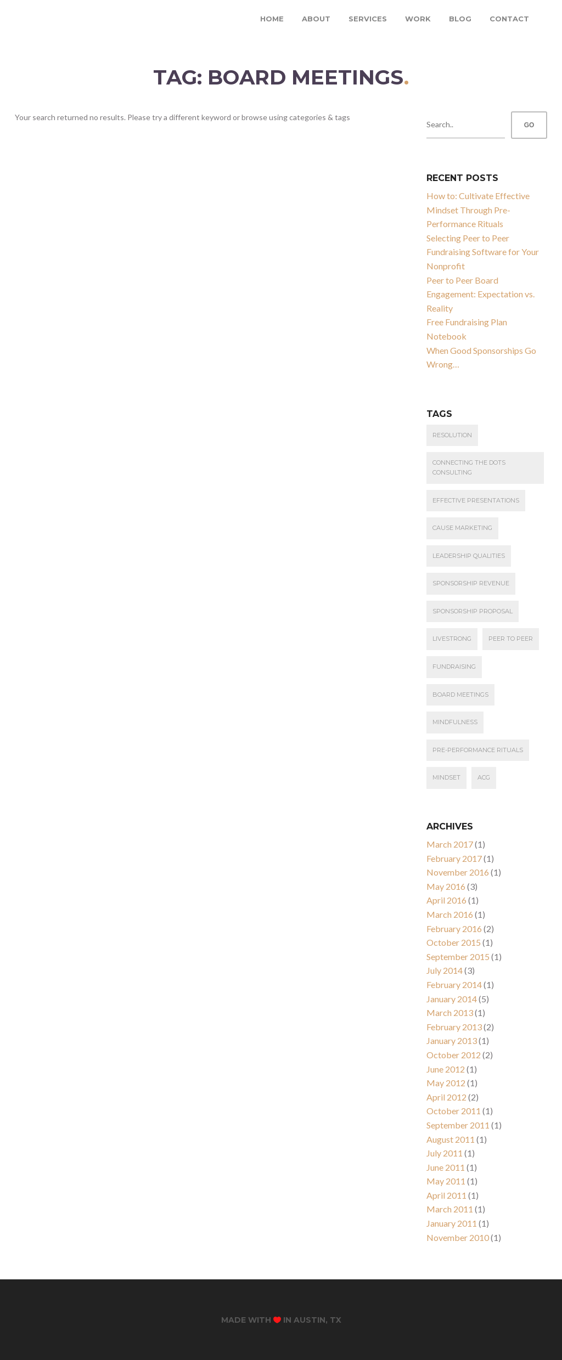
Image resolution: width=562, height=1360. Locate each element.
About (316, 18)
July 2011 (444, 1153)
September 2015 (458, 956)
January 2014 (451, 999)
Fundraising (454, 666)
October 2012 (453, 1054)
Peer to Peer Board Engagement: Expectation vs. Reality (480, 294)
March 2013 (449, 1012)
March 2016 (449, 914)
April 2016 (446, 900)
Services (368, 18)
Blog (460, 18)
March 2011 (449, 1209)
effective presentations (475, 500)
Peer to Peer (510, 638)
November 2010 (457, 1237)
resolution (452, 435)
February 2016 (454, 928)
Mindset (446, 777)
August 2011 (450, 1139)
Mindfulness (454, 722)
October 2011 (453, 1110)
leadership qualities (468, 556)
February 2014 (454, 984)
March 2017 (449, 844)
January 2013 (451, 1040)
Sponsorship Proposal (472, 611)
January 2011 (451, 1223)
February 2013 (454, 1027)
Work (418, 18)
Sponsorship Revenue (470, 583)
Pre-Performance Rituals (477, 750)
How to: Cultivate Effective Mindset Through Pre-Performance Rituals (478, 209)
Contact (509, 18)
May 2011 (445, 1181)
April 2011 (446, 1195)
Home (272, 18)
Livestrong (451, 638)
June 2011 (445, 1167)
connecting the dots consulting (468, 467)
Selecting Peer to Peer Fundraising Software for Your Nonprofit (482, 252)
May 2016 (445, 886)
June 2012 (445, 1069)
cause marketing (462, 528)
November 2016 (457, 872)
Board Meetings (460, 694)
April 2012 (446, 1097)
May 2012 (445, 1082)
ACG (483, 777)
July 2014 (444, 970)
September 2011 (458, 1125)
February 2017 (454, 858)
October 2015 (453, 942)
